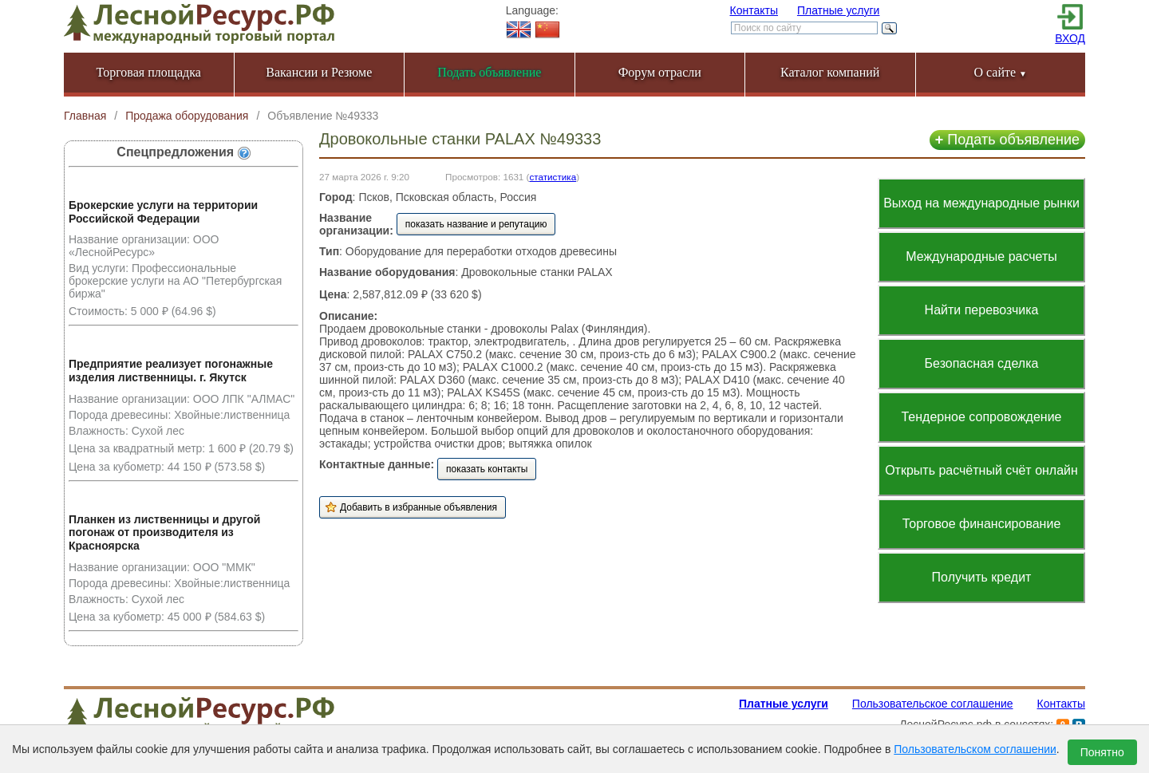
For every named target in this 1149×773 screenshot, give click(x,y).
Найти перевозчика (982, 310)
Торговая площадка (149, 72)
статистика (552, 177)
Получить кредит (982, 577)
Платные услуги (838, 10)
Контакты (754, 10)
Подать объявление (1007, 140)
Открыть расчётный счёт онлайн (981, 470)
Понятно (1102, 752)
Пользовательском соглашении (975, 749)
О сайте (1000, 72)
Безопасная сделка (982, 363)
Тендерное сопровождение (981, 417)
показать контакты (486, 469)
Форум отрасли (659, 72)
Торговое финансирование (981, 523)
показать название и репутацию (476, 224)
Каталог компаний (829, 72)
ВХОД (1070, 38)
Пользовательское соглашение (932, 703)
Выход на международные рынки (981, 203)
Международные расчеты (981, 256)
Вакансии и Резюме (319, 72)
